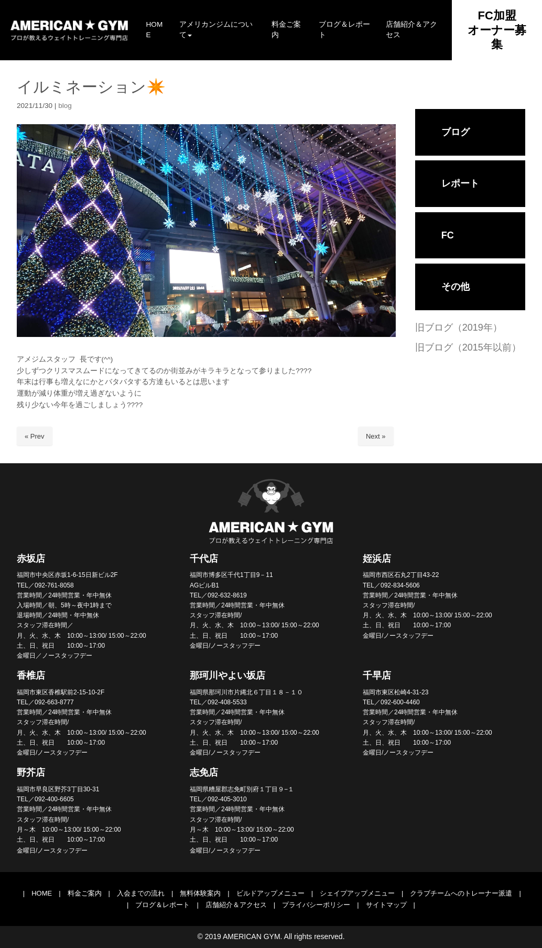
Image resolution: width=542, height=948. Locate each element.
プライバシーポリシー (316, 905)
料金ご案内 (85, 893)
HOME (41, 893)
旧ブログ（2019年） (458, 327)
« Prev (35, 436)
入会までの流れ (141, 893)
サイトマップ (386, 905)
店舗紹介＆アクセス (236, 905)
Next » (376, 436)
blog (65, 106)
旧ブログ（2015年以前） (468, 347)
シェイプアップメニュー (357, 893)
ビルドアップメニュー (270, 893)
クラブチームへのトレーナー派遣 (461, 893)
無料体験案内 (200, 893)
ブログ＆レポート (162, 905)
